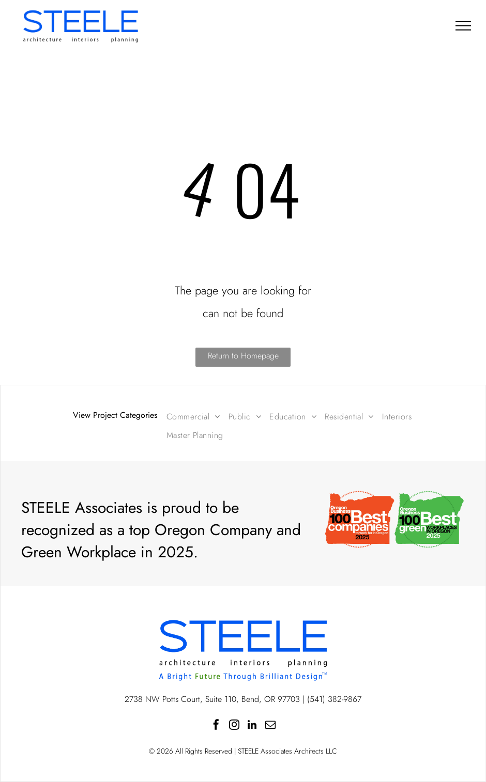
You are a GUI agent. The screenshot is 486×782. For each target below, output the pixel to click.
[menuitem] (193, 417)
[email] (270, 726)
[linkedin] (252, 726)
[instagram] (234, 726)
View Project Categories (115, 415)
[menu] (463, 25)
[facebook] (216, 726)
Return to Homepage (243, 356)
